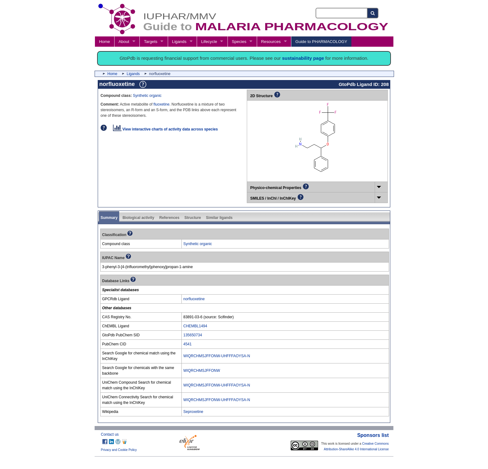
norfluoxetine (194, 299)
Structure (192, 218)
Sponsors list (373, 435)
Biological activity (138, 218)
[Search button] (373, 13)
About (124, 41)
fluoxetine (161, 104)
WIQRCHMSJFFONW (201, 370)
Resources (271, 41)
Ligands (179, 41)
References (169, 218)
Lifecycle (209, 41)
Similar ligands (219, 218)
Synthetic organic (147, 95)
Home (104, 41)
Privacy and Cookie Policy (119, 450)
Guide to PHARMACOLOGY (321, 41)
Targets (150, 41)
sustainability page (303, 58)
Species (239, 41)
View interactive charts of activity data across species (165, 129)
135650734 (192, 335)
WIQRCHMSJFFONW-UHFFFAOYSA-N (216, 356)
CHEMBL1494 (195, 326)
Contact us (110, 434)
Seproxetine (193, 412)
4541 (187, 344)
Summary (109, 218)
